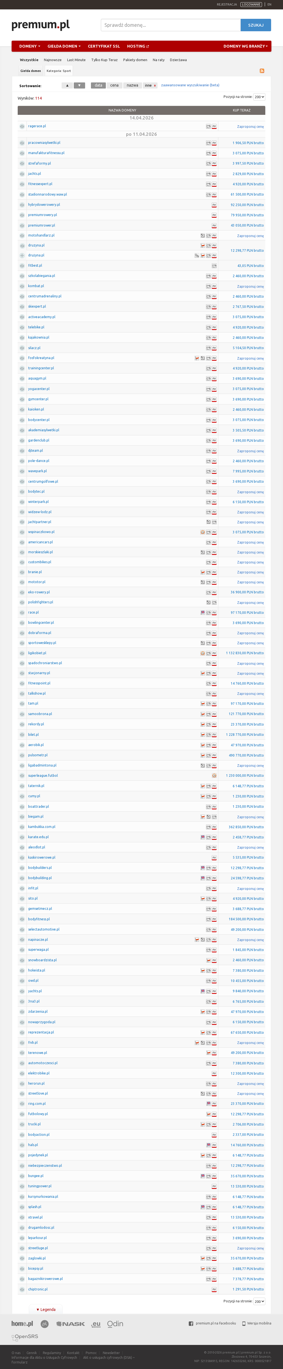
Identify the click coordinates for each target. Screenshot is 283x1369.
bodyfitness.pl (39, 919)
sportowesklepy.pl (42, 643)
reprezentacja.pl (41, 1032)
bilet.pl (33, 734)
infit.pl (33, 888)
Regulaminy (52, 1353)
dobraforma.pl (39, 633)
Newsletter (111, 1353)
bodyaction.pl (38, 1134)
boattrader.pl (38, 806)
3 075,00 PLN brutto (248, 153)
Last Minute (76, 60)
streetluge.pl (38, 1248)
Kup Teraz (242, 110)
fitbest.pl (35, 265)
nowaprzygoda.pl (41, 1022)
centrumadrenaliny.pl (44, 296)
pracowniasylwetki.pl (44, 142)
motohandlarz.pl (41, 235)
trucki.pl (34, 1124)
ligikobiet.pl (37, 653)
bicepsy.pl (35, 1268)
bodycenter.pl (38, 420)
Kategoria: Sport (59, 70)
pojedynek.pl (38, 1155)
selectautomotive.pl (43, 929)
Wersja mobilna (256, 1323)
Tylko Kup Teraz (104, 60)
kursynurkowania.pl (43, 1196)
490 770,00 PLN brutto (246, 755)
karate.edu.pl (38, 837)
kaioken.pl (36, 409)
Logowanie (251, 4)
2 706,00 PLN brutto (248, 1124)
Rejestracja (227, 4)
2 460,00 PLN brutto (248, 276)
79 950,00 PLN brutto (247, 215)
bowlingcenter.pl (41, 622)
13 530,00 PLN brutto (247, 1186)
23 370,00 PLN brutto (247, 724)
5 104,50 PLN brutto (248, 348)
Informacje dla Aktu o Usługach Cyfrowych (44, 1357)
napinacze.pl (38, 939)
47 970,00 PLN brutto (247, 745)
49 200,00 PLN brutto (247, 929)
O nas (16, 1353)
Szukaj (256, 25)
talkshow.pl (37, 693)
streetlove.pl (38, 1093)
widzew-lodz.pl (39, 512)
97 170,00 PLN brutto (247, 612)
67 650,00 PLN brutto (247, 1032)
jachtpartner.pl (39, 522)
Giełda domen (64, 46)
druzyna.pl (36, 245)
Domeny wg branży (246, 46)
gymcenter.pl (38, 399)
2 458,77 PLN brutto (248, 837)
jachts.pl (34, 173)
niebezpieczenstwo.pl (45, 1165)
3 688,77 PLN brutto (248, 909)
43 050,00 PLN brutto (247, 225)
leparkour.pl (37, 1238)
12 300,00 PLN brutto (247, 1073)
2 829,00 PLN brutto (248, 174)
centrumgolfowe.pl (43, 481)
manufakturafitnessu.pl (46, 153)
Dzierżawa (178, 60)
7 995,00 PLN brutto (248, 471)
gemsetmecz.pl (40, 908)
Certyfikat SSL (104, 46)
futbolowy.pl (38, 1114)
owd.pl (33, 980)
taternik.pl (36, 786)
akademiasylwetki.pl (43, 430)
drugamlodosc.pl (41, 1227)
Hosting (138, 46)
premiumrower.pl (41, 225)
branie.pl (35, 572)
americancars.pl (40, 542)
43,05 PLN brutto (250, 265)
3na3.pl (34, 1001)
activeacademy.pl (41, 317)
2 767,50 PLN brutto (248, 306)
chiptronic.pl (38, 1289)
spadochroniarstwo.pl (45, 663)
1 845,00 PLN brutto (248, 950)
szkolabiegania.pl (41, 275)
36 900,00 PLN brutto (247, 592)
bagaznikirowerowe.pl (45, 1278)
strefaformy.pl (39, 163)
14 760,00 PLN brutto (247, 683)
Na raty (158, 60)
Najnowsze (53, 60)
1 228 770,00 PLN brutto (245, 734)
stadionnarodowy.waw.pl (47, 194)
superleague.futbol (43, 775)
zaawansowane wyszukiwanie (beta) (190, 85)
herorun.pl (36, 1083)
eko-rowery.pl (39, 592)
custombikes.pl (39, 562)
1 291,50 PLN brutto (248, 1289)
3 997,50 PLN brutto (248, 163)
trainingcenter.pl (41, 368)
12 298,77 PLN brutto (247, 250)
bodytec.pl (36, 491)
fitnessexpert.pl (40, 184)
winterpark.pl (38, 501)
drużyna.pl (36, 255)
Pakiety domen (135, 60)
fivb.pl (33, 1042)
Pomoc (91, 1353)
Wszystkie (29, 60)
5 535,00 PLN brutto (248, 857)
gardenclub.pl (38, 440)
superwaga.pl (38, 949)
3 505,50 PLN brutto (248, 430)
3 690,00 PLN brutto (248, 378)
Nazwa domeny (122, 110)
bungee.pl (35, 1176)
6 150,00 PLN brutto (248, 502)
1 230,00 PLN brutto (248, 796)
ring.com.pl (37, 1103)
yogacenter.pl (38, 389)
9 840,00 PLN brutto (248, 991)
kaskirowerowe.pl (41, 857)
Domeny (29, 46)
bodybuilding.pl (40, 878)
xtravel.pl (35, 1217)
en (269, 4)
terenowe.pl (37, 1052)
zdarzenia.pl (38, 1011)
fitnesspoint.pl (39, 683)
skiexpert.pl (37, 306)
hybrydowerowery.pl (44, 204)
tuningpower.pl (39, 1186)
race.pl (33, 612)
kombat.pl (36, 286)
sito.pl (33, 898)
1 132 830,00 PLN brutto (245, 653)
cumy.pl (34, 796)
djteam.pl (35, 450)
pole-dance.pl (38, 461)
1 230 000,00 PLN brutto (245, 775)
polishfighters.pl (40, 602)
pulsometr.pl (38, 755)
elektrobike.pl (38, 1073)
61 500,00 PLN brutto (247, 194)
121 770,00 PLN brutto (246, 714)
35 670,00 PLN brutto (247, 1176)
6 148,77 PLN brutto (248, 786)
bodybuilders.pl (40, 867)
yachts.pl (35, 991)
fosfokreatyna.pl (41, 358)
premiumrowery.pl (42, 215)
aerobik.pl (36, 745)
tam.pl (33, 703)
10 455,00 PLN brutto (247, 981)
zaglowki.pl (37, 1258)
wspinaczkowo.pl (41, 532)
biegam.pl (35, 816)
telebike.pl (36, 327)
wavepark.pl (37, 471)
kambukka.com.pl (41, 826)
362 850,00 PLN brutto (246, 827)
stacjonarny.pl (39, 673)
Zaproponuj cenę (250, 126)
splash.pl (34, 1207)
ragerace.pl (37, 126)
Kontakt (73, 1353)
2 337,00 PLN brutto (248, 1134)
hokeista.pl (36, 970)
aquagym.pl (37, 378)
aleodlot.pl (36, 847)
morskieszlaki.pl (40, 552)
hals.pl (33, 1145)
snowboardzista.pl (42, 960)
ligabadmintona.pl (42, 765)
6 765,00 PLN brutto (248, 1001)
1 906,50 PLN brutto (248, 143)
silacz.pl (34, 348)
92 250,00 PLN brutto (247, 205)
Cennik (32, 1353)
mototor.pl (36, 582)
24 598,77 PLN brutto (247, 878)
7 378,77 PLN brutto (248, 1279)
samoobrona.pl (40, 714)
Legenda (46, 1309)
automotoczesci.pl (42, 1063)
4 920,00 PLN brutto (248, 184)
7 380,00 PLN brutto (248, 970)
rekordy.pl (36, 724)
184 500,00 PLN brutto (246, 919)
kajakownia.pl (38, 337)
